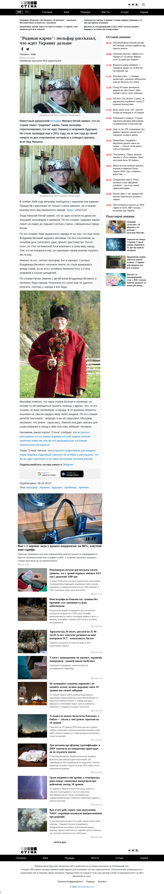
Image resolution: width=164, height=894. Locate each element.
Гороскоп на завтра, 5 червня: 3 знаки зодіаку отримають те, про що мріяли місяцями (113, 21)
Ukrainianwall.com (85, 887)
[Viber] (32, 49)
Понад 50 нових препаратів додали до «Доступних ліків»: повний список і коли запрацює (128, 90)
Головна (47, 12)
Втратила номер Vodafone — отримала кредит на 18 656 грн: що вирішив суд (128, 68)
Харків (144, 12)
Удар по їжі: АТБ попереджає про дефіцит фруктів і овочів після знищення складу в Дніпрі (129, 132)
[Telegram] (27, 49)
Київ (66, 12)
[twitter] (133, 4)
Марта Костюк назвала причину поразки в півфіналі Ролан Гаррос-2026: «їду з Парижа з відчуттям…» (128, 170)
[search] (143, 4)
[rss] (136, 4)
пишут (70, 209)
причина (84, 487)
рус (27, 12)
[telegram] (129, 4)
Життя (105, 12)
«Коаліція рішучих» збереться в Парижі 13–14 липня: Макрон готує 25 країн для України (128, 57)
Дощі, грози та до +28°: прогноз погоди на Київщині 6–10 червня (128, 111)
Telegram (68, 464)
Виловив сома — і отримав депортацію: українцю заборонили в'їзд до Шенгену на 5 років (129, 79)
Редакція (90, 881)
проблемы (70, 487)
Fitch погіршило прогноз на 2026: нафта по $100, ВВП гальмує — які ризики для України (128, 208)
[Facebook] (22, 49)
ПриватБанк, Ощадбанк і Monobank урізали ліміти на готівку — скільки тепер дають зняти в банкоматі (127, 144)
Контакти (102, 881)
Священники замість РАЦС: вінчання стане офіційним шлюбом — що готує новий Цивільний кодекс (126, 184)
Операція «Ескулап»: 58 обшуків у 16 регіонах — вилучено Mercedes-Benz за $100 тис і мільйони (48, 21)
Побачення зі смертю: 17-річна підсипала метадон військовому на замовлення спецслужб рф (128, 121)
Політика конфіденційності (70, 881)
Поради (85, 12)
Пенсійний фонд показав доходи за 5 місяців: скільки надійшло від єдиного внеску (129, 46)
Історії (125, 12)
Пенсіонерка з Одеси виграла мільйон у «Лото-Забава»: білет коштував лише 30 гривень (128, 157)
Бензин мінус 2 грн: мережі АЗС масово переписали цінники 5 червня (128, 197)
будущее (57, 487)
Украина (44, 487)
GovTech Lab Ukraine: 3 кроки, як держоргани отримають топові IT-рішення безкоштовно (129, 101)
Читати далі (60, 842)
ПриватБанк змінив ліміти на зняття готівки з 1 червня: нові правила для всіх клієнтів (49, 27)
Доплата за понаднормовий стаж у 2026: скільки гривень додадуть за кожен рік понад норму (111, 27)
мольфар (55, 120)
